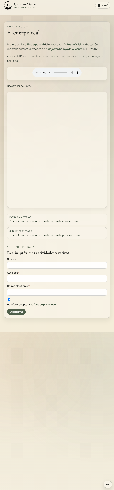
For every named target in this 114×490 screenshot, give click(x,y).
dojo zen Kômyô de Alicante (65, 49)
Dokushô (69, 44)
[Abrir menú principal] (102, 5)
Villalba (79, 44)
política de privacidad (43, 304)
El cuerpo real (35, 44)
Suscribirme (16, 312)
